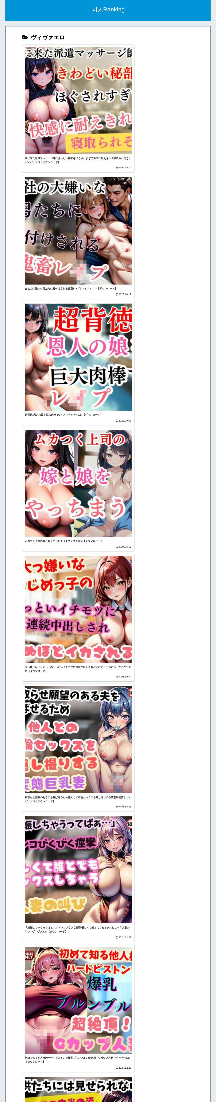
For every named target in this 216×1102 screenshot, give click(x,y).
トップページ (110, 1088)
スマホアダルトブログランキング (109, 1070)
